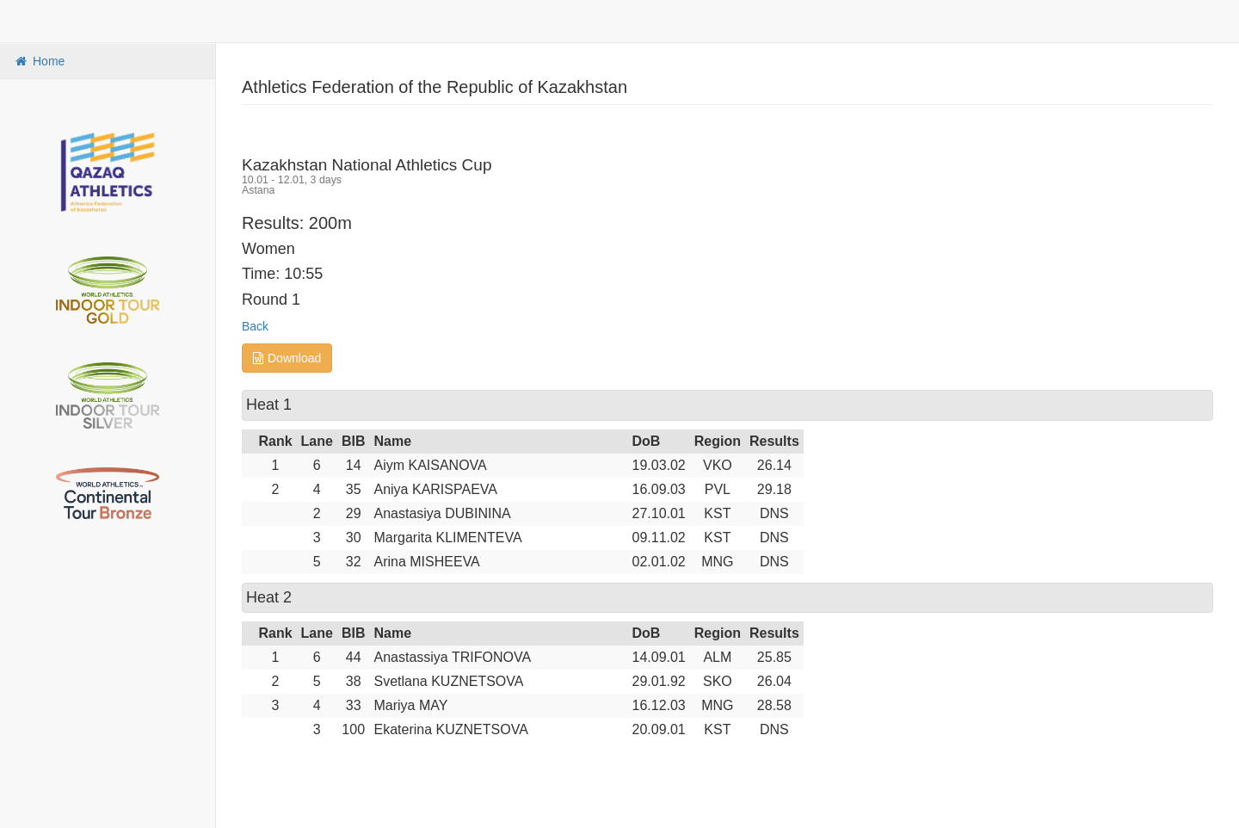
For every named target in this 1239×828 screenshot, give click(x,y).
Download (287, 358)
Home (39, 61)
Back (255, 326)
